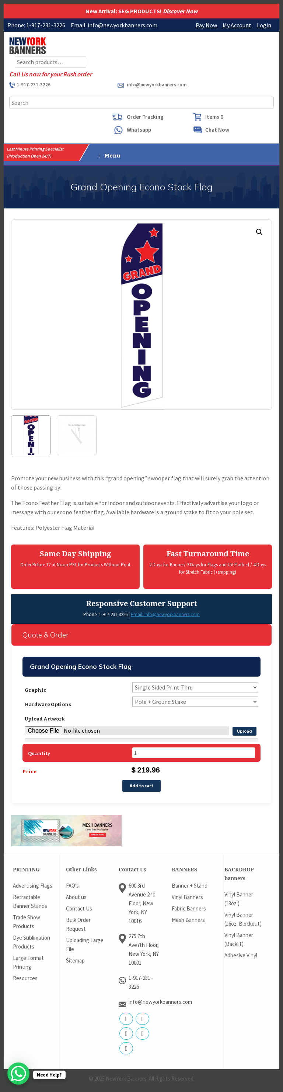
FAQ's (72, 885)
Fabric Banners (189, 908)
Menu (109, 155)
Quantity (39, 753)
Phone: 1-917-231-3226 (105, 614)
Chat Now (217, 129)
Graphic (35, 690)
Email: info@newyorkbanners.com (165, 614)
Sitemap (75, 960)
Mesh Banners (188, 919)
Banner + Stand (189, 885)
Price (29, 771)
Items (214, 116)
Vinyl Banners (187, 897)
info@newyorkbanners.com (156, 85)
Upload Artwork (45, 719)
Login (264, 25)
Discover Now (180, 11)
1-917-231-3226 (33, 85)
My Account (237, 25)
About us (76, 897)
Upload (244, 731)
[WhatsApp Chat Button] (18, 1073)
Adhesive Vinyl (240, 955)
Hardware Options (48, 704)
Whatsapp (139, 129)
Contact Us (79, 908)
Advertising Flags (32, 885)
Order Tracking (145, 116)
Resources (25, 978)
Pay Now (206, 25)
